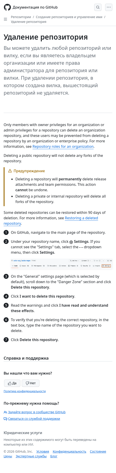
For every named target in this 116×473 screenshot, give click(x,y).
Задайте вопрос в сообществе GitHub (34, 412)
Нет (31, 383)
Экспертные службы (31, 456)
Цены (8, 456)
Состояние (98, 451)
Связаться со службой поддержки (32, 418)
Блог (53, 456)
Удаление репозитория (28, 21)
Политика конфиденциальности (25, 391)
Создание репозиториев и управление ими (69, 17)
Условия (42, 451)
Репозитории (21, 17)
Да (12, 383)
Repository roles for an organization (63, 146)
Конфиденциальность (69, 451)
